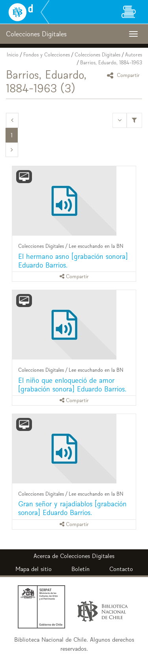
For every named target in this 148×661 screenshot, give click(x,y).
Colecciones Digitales (97, 54)
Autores (133, 54)
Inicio (13, 54)
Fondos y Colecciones (46, 54)
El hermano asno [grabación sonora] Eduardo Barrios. (73, 261)
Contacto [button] (121, 569)
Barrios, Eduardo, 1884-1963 (111, 62)
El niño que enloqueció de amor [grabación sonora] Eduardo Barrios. (72, 384)
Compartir (124, 75)
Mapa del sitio (33, 569)
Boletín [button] (80, 569)
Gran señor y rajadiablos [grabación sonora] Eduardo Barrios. (72, 508)
